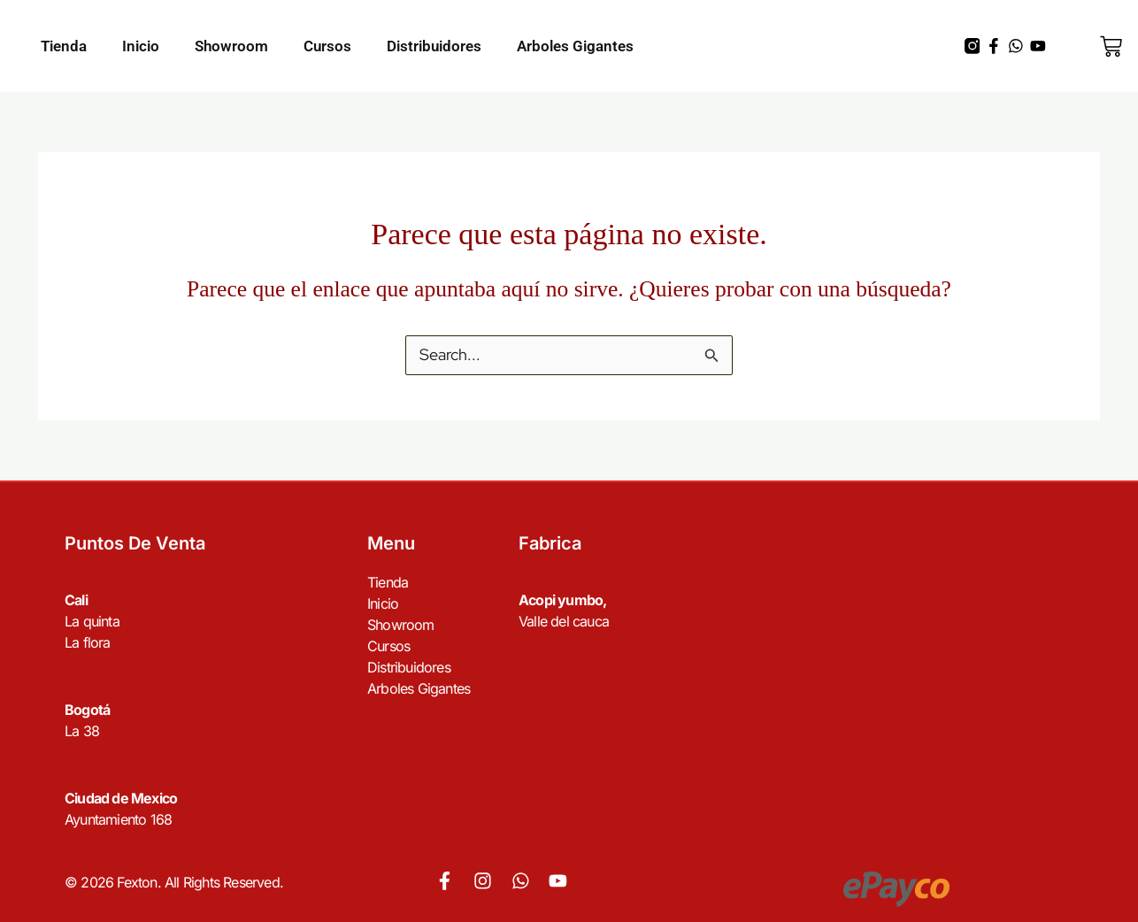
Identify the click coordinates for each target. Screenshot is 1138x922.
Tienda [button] (64, 46)
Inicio (140, 46)
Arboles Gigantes (575, 46)
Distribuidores (434, 46)
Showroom (231, 46)
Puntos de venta (135, 544)
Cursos (327, 46)
